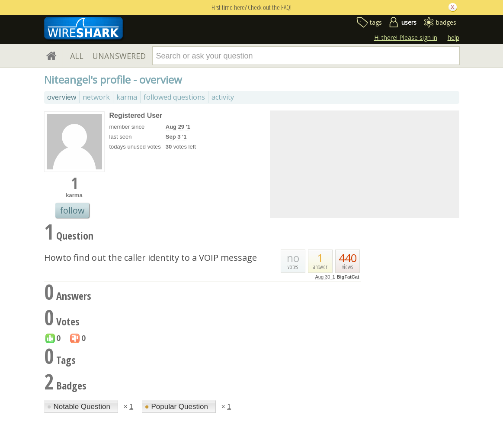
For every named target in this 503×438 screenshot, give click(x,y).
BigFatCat (348, 276)
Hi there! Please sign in (405, 37)
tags (376, 22)
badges (446, 22)
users (408, 22)
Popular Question (177, 406)
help (453, 37)
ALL (76, 56)
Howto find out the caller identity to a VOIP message (150, 257)
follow (72, 210)
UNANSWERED (119, 56)
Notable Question (79, 406)
